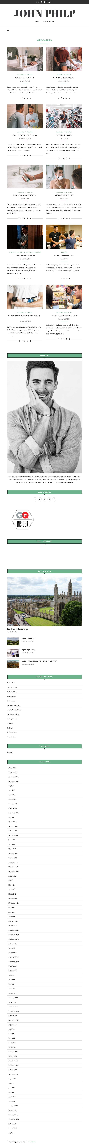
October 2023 (12, 832)
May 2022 (11, 886)
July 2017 (11, 1084)
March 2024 (12, 823)
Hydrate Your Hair (25, 78)
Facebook (10, 753)
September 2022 (13, 872)
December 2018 (13, 1007)
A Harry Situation (64, 196)
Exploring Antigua (28, 639)
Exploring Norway (28, 651)
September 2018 (13, 1021)
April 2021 (11, 913)
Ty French (10, 724)
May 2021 (11, 908)
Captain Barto (11, 684)
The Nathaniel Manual (14, 711)
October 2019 (12, 967)
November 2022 (13, 868)
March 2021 (12, 917)
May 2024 (11, 818)
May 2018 (11, 1039)
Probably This (11, 693)
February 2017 (13, 1107)
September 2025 (13, 782)
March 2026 (12, 769)
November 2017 (13, 1066)
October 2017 (12, 1071)
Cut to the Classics (64, 78)
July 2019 (11, 976)
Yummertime (11, 738)
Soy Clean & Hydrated (25, 196)
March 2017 (12, 1102)
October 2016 (12, 1125)
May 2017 (11, 1093)
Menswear (38, 253)
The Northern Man (13, 715)
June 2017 (11, 1089)
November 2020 (13, 935)
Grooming (20, 74)
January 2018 (12, 1057)
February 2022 (13, 899)
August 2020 (12, 944)
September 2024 (13, 814)
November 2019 (13, 962)
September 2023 (13, 836)
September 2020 (13, 940)
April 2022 (11, 890)
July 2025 (11, 787)
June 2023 (11, 841)
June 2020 (11, 949)
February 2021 (13, 922)
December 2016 (13, 1116)
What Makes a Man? (25, 256)
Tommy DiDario (12, 720)
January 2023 (12, 859)
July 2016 (11, 1134)
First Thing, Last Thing (25, 135)
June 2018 (11, 1035)
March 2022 (12, 895)
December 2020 (13, 931)
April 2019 (11, 989)
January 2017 (12, 1111)
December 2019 (13, 958)
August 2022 (12, 877)
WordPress (32, 1142)
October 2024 (12, 809)
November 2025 (13, 778)
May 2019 (11, 985)
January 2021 (12, 926)
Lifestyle (30, 74)
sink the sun (11, 702)
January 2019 (12, 1003)
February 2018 (13, 1053)
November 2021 (13, 904)
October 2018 (12, 1016)
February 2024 (13, 827)
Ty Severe (10, 729)
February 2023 (13, 854)
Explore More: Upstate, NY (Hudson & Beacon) (40, 662)
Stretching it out (64, 256)
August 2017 (12, 1080)
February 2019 (13, 998)
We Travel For (11, 733)
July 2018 (11, 1030)
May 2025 (11, 791)
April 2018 (11, 1044)
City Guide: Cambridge (17, 630)
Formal (10, 253)
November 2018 (13, 1012)
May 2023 (11, 845)
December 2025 (13, 773)
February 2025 (13, 805)
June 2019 (11, 980)
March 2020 (12, 953)
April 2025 (11, 796)
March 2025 (12, 800)
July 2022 (11, 881)
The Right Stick (64, 135)
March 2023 (12, 850)
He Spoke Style (12, 688)
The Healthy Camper (14, 706)
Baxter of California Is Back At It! (24, 317)
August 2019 (12, 971)
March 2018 (12, 1048)
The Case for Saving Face (64, 316)
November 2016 (13, 1120)
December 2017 (13, 1061)
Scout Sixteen (11, 697)
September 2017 (13, 1075)
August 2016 (12, 1129)
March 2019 (12, 994)
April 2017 (11, 1098)
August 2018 (12, 1025)
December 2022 (13, 863)
